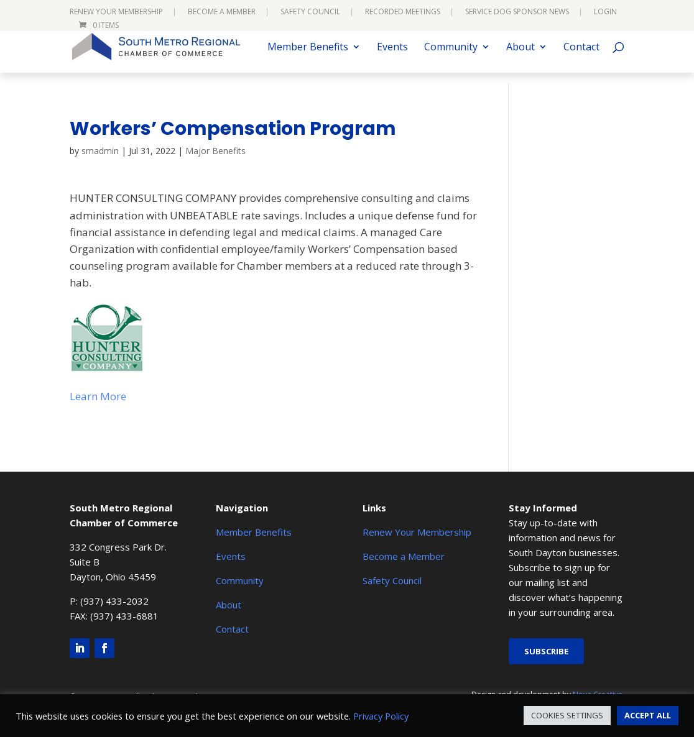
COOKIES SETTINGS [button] (567, 715)
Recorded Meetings (402, 12)
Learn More (98, 396)
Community (451, 58)
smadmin (100, 151)
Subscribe (546, 651)
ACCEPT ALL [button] (647, 715)
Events (392, 58)
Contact (581, 58)
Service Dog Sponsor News (517, 12)
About (520, 58)
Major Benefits (215, 151)
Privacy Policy (381, 716)
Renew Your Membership (116, 12)
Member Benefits (307, 58)
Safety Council (310, 12)
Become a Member (222, 12)
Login (605, 12)
